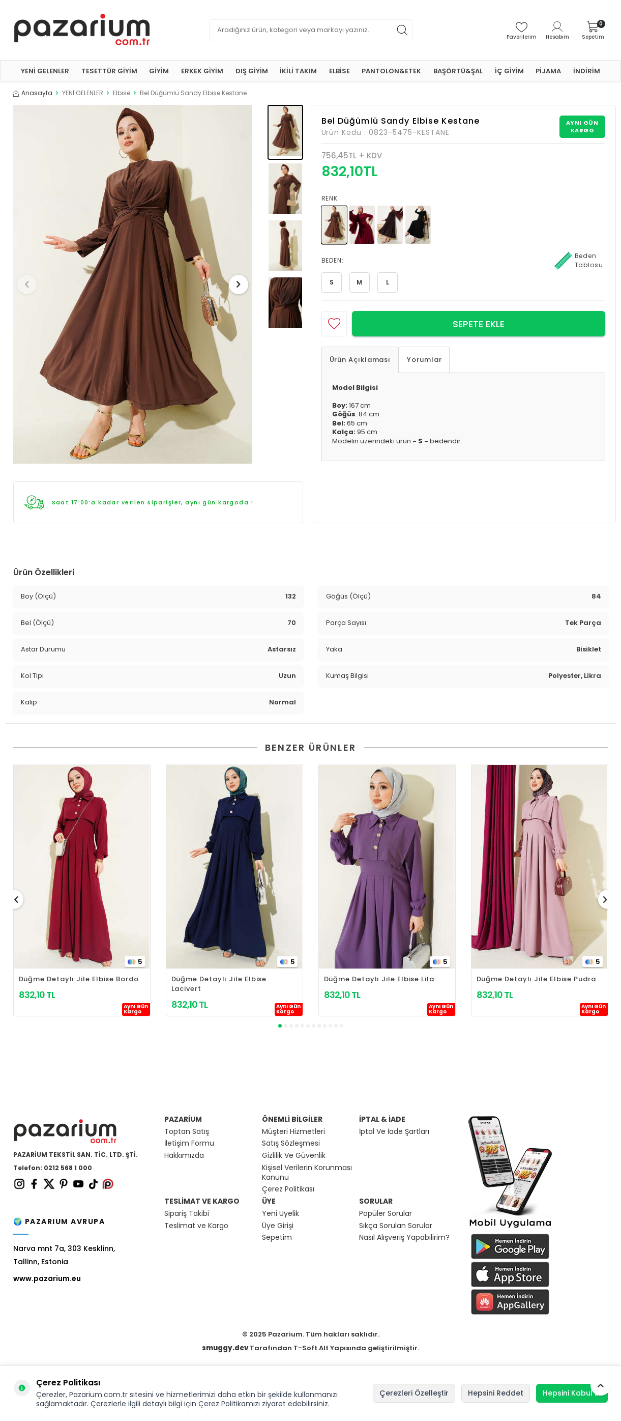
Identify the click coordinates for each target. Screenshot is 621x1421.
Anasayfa (32, 93)
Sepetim (277, 1237)
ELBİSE (339, 71)
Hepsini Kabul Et (572, 1393)
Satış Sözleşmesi (291, 1143)
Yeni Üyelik (280, 1213)
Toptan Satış (186, 1131)
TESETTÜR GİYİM (109, 71)
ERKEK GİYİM (202, 71)
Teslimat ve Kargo (196, 1226)
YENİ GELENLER (45, 71)
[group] (132, 284)
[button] (30, 284)
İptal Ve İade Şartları (394, 1131)
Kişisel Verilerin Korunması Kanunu (307, 1172)
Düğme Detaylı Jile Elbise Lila (379, 979)
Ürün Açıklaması (360, 359)
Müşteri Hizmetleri (293, 1131)
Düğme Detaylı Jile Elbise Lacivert (219, 983)
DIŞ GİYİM (251, 71)
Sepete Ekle (479, 324)
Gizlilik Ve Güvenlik (294, 1155)
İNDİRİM (586, 71)
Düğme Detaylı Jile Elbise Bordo (79, 979)
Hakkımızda (184, 1155)
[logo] (82, 30)
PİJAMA (548, 71)
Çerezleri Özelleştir (414, 1393)
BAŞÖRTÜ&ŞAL (458, 71)
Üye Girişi (277, 1226)
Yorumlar (424, 359)
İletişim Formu (189, 1143)
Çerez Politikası (288, 1189)
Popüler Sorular (385, 1213)
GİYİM (159, 71)
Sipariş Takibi (186, 1213)
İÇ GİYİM (509, 71)
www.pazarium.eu (47, 1278)
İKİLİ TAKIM (298, 71)
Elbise (121, 93)
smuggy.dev (225, 1348)
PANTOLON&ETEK (391, 71)
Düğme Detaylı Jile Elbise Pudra (536, 979)
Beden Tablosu (578, 260)
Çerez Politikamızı (229, 1404)
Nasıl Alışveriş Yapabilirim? (404, 1237)
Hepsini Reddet (495, 1393)
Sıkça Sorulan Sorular (395, 1226)
